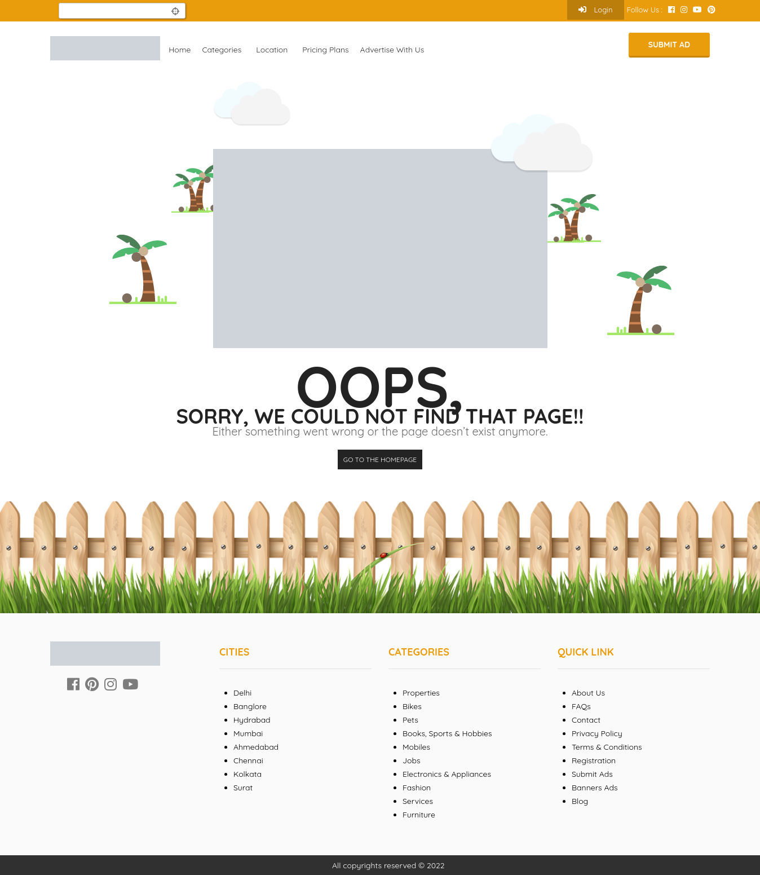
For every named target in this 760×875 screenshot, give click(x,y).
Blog (580, 801)
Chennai (248, 760)
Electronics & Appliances (447, 774)
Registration (594, 760)
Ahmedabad (256, 747)
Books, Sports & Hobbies (447, 733)
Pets (410, 720)
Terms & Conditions (607, 747)
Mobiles (416, 747)
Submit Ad (669, 44)
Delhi (242, 693)
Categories (221, 50)
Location (272, 50)
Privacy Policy (597, 733)
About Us (588, 693)
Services (418, 801)
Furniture (419, 815)
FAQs (581, 706)
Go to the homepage (380, 459)
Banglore (250, 706)
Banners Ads (595, 787)
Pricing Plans (325, 50)
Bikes (412, 706)
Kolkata (247, 774)
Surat (243, 787)
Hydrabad (252, 720)
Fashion (417, 787)
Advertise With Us (392, 50)
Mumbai (248, 733)
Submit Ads (592, 774)
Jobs (412, 760)
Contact (586, 720)
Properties (421, 693)
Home (180, 50)
